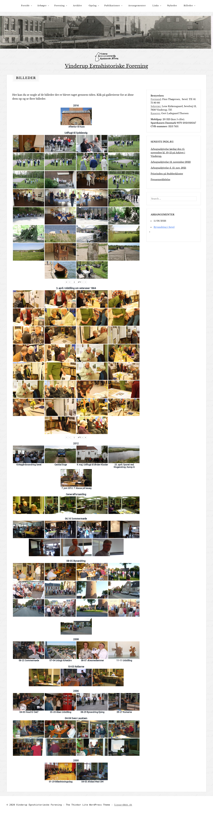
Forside (25, 5)
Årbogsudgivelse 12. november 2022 (171, 162)
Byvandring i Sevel (164, 227)
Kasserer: (156, 113)
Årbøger (42, 5)
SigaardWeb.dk (123, 805)
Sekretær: (156, 106)
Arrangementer (137, 5)
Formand (156, 99)
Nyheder (172, 5)
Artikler (77, 5)
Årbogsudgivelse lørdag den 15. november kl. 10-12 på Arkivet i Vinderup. (168, 152)
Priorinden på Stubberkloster (167, 173)
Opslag (93, 5)
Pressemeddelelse (160, 179)
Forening (59, 5)
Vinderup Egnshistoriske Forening (106, 66)
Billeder (188, 5)
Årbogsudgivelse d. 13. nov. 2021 (168, 167)
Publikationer (112, 5)
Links (156, 5)
